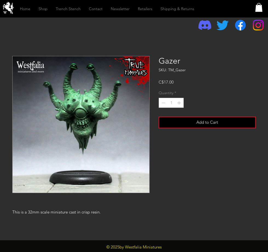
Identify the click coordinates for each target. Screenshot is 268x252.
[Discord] (205, 25)
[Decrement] (162, 103)
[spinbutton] (171, 103)
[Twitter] (222, 25)
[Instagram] (258, 25)
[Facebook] (240, 25)
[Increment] (179, 103)
